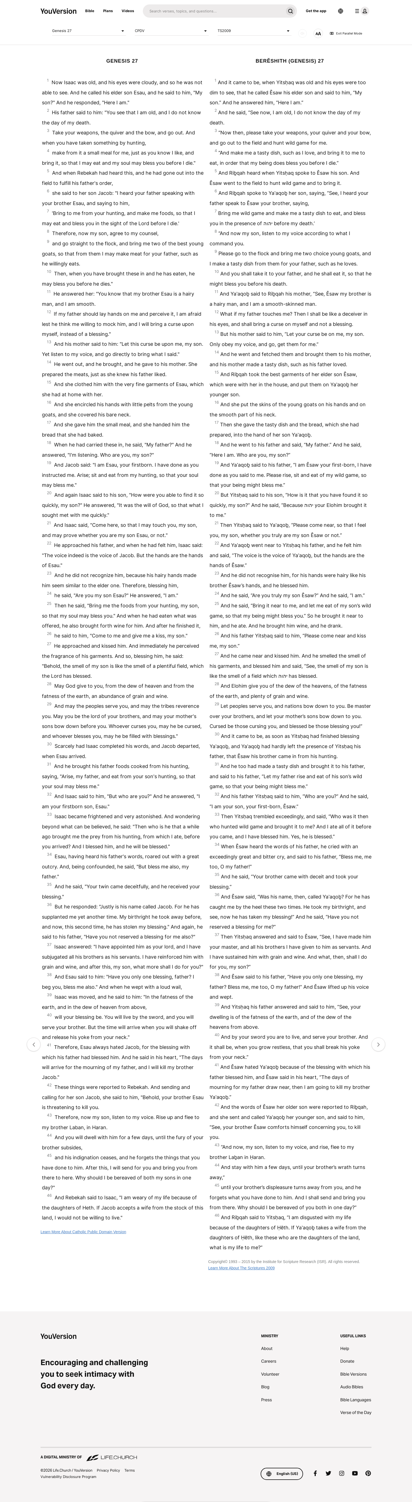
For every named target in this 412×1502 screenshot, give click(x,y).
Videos (128, 11)
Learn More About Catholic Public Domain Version (83, 1232)
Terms (129, 1470)
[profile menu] (361, 11)
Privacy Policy (108, 1470)
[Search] (213, 11)
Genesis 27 (89, 31)
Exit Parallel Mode (346, 33)
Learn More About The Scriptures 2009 (241, 1268)
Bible (89, 11)
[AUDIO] (302, 33)
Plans (108, 11)
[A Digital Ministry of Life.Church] (206, 1454)
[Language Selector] (340, 11)
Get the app (316, 11)
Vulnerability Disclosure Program (68, 1476)
